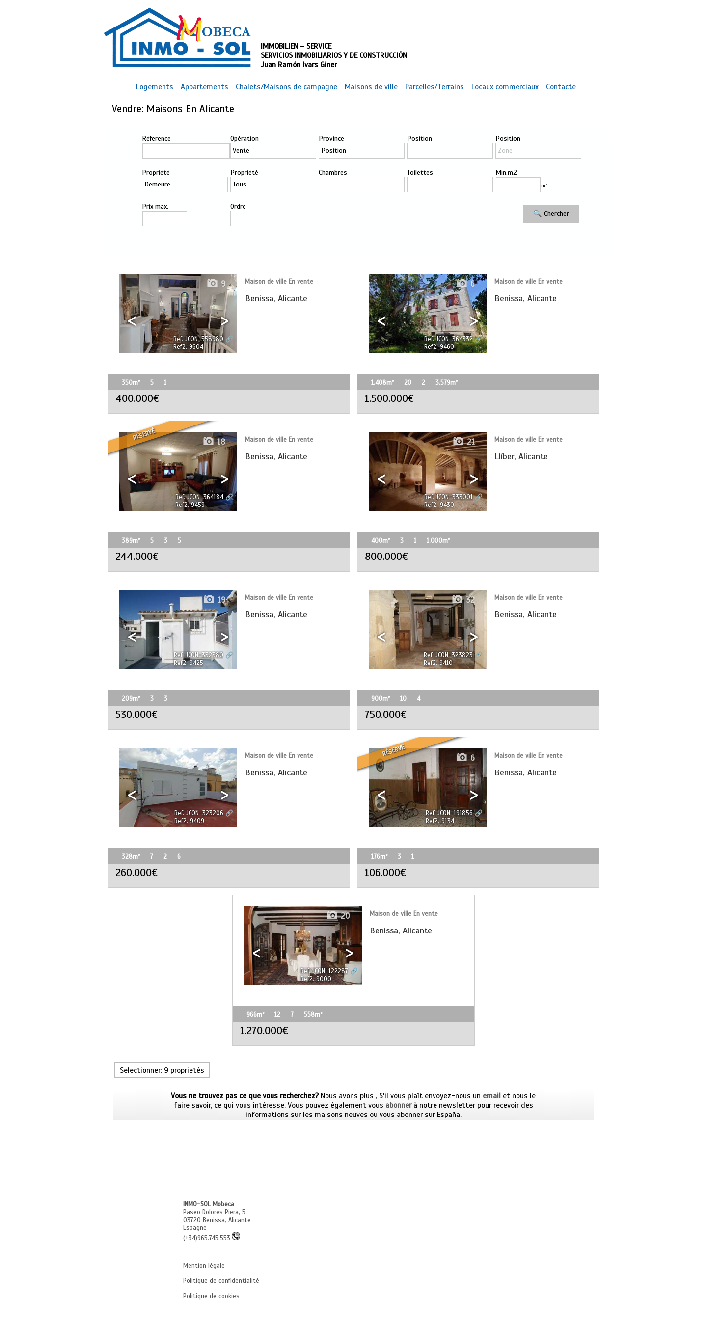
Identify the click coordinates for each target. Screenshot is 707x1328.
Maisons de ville (371, 86)
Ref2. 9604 (188, 347)
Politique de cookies (211, 1296)
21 (463, 442)
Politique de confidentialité (221, 1281)
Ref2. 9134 (440, 821)
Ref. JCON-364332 (448, 339)
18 (213, 442)
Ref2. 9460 (439, 347)
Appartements (204, 86)
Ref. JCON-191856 (449, 813)
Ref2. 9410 (438, 663)
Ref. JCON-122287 (324, 971)
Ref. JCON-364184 (199, 497)
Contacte (561, 86)
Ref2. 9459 (190, 505)
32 (463, 600)
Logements (154, 86)
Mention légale (204, 1266)
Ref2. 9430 (439, 505)
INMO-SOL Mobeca (208, 1204)
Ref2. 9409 (189, 821)
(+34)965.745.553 (211, 1238)
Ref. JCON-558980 (198, 339)
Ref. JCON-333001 (448, 497)
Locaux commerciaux (505, 86)
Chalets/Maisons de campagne (286, 86)
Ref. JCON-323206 (198, 813)
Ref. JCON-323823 (448, 655)
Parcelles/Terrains (434, 86)
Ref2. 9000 (315, 979)
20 (338, 916)
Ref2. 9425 (188, 663)
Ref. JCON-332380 (198, 655)
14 (213, 758)
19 (214, 600)
